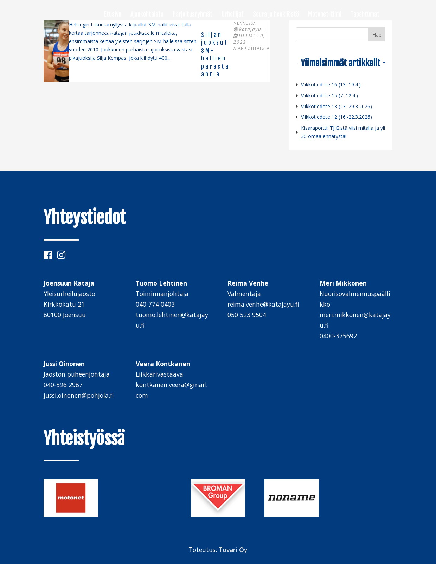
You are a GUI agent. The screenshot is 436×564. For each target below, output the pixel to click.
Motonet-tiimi (324, 15)
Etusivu (112, 15)
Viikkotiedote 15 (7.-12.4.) (329, 95)
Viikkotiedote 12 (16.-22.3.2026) (336, 117)
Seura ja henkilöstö (276, 15)
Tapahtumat (365, 15)
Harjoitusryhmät (192, 15)
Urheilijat (233, 15)
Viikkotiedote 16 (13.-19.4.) (331, 84)
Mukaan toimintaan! (128, 31)
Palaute (170, 31)
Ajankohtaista (147, 15)
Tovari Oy (233, 549)
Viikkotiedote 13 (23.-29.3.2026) (336, 106)
